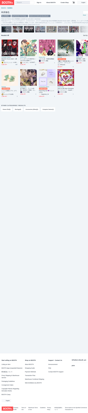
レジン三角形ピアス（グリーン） (9, 91)
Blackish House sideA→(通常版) (9, 59)
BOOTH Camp (6, 394)
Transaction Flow (30, 375)
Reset (84, 15)
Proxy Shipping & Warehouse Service (10, 376)
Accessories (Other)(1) (32, 109)
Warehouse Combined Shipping (34, 379)
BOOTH (3, 8)
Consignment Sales (7, 385)
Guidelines (43, 407)
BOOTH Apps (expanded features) (12, 368)
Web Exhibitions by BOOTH (33, 383)
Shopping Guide (30, 368)
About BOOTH (51, 2)
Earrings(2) (18, 109)
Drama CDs (23, 57)
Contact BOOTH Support (55, 372)
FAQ (49, 368)
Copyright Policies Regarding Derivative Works (10, 390)
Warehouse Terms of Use (33, 408)
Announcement (52, 364)
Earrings (60, 57)
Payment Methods (30, 372)
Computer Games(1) (48, 109)
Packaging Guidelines (8, 381)
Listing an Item (6, 364)
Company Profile (15, 408)
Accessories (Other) (44, 86)
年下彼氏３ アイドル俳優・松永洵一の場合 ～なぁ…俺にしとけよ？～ (27, 89)
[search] (28, 2)
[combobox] (22, 2)
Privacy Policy (49, 408)
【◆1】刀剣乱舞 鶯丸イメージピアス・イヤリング (66, 62)
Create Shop (65, 2)
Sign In (39, 2)
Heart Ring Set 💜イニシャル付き (46, 91)
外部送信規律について (58, 408)
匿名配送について (7, 372)
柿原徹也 (9, 8)
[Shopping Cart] (73, 2)
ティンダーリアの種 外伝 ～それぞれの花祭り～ (28, 59)
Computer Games (6, 57)
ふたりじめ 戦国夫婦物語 (46, 59)
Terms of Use (23, 408)
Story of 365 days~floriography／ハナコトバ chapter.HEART (66, 89)
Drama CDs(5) (6, 109)
